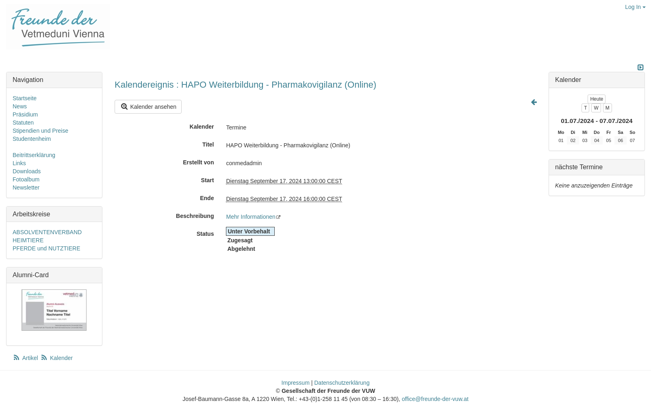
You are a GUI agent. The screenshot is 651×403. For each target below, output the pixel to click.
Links (19, 163)
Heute (596, 99)
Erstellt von (198, 162)
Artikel (26, 358)
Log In (635, 7)
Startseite (25, 98)
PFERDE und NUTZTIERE (46, 248)
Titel (208, 144)
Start (207, 180)
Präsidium (25, 114)
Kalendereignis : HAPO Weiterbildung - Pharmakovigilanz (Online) (245, 85)
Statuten (23, 122)
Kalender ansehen (148, 106)
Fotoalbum (26, 179)
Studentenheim (32, 139)
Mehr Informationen (250, 216)
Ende (207, 198)
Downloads (27, 171)
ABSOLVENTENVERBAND (47, 232)
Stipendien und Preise (40, 130)
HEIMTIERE (28, 240)
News (20, 106)
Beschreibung (195, 216)
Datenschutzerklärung (341, 382)
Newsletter (26, 187)
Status (205, 234)
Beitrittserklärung (34, 155)
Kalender (202, 126)
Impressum (296, 382)
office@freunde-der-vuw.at (435, 399)
